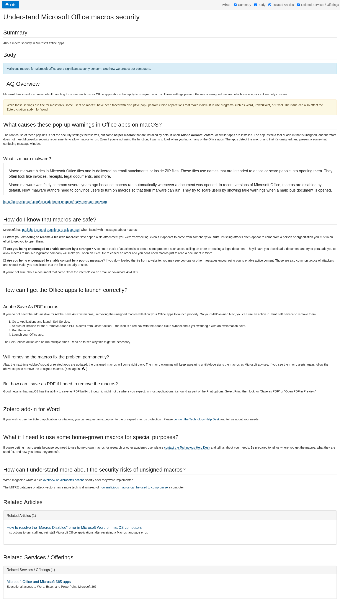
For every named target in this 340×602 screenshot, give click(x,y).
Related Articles (281, 5)
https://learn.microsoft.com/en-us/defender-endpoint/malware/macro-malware (55, 201)
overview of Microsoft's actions (63, 480)
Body (259, 5)
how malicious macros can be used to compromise (134, 487)
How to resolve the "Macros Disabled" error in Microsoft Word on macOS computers (74, 528)
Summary (242, 5)
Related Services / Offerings (318, 5)
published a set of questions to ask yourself (51, 229)
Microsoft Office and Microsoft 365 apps (39, 582)
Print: (226, 5)
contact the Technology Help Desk (196, 419)
